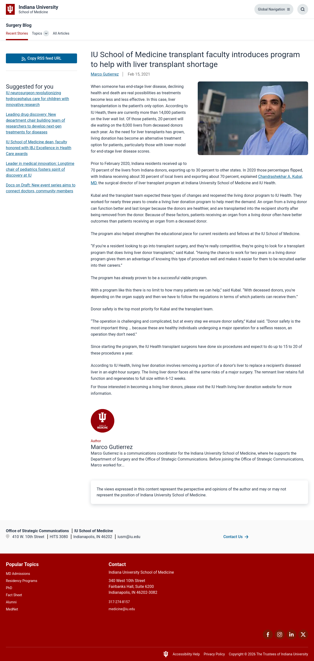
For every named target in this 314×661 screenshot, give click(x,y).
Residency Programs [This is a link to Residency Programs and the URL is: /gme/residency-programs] (21, 581)
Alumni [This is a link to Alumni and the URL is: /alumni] (11, 602)
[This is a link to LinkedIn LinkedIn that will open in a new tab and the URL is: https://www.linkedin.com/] (291, 638)
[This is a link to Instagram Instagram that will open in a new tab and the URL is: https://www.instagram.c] (280, 638)
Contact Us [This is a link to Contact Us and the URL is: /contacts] (233, 536)
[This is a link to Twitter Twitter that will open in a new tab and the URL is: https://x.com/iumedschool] (303, 638)
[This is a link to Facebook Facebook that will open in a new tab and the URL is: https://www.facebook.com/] (268, 638)
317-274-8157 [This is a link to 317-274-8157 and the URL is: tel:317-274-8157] (119, 602)
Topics (37, 33)
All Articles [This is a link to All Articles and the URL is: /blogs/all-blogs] (61, 33)
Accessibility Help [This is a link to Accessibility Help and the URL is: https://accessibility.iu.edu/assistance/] (186, 654)
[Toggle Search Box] (302, 9)
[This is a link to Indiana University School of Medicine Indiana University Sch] (32, 9)
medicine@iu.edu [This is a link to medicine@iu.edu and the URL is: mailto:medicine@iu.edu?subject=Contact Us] (122, 609)
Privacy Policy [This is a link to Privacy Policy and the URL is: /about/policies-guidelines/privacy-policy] (214, 654)
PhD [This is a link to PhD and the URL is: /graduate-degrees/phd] (9, 588)
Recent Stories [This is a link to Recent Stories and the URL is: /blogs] (17, 33)
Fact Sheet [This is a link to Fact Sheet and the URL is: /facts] (14, 595)
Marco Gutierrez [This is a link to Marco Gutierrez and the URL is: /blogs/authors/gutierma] (105, 74)
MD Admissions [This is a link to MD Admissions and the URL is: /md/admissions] (18, 574)
